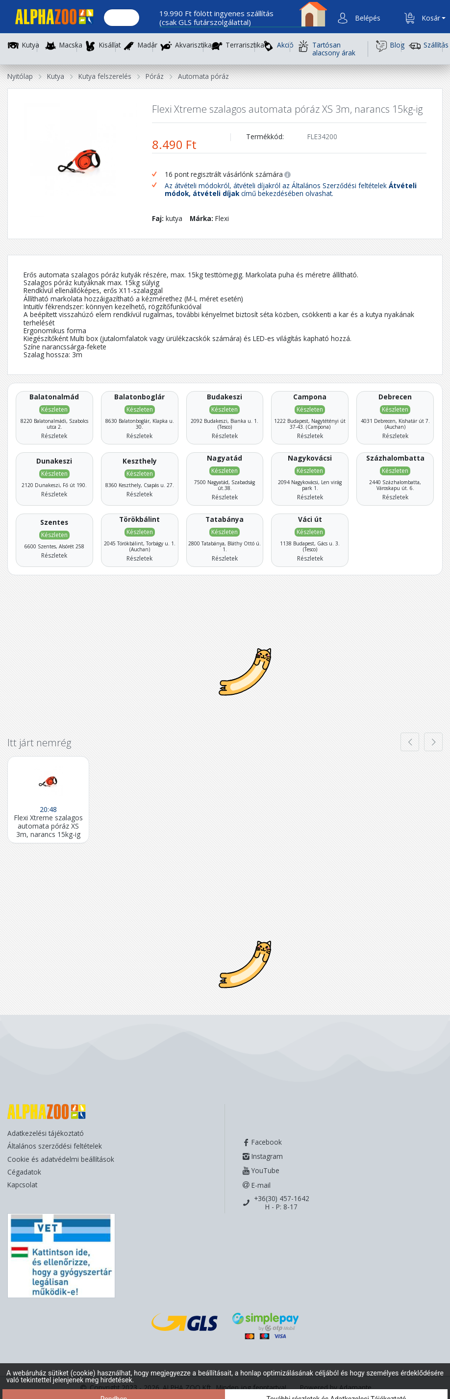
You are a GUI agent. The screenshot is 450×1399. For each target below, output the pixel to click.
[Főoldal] (50, 18)
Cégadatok (24, 1172)
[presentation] (409, 742)
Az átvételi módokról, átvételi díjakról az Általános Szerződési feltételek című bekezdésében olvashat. (291, 190)
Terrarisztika (244, 45)
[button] (366, 18)
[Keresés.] (121, 18)
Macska (70, 45)
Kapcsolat (22, 1184)
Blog (388, 46)
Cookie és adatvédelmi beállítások (60, 1159)
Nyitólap (20, 76)
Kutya (30, 45)
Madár (147, 45)
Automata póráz (203, 76)
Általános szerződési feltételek (54, 1146)
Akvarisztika (193, 45)
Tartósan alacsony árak (326, 48)
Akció (276, 46)
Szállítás (426, 46)
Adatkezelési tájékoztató (45, 1133)
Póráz (155, 76)
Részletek (54, 436)
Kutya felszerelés (104, 76)
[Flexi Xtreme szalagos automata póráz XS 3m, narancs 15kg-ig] (48, 799)
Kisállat (110, 45)
